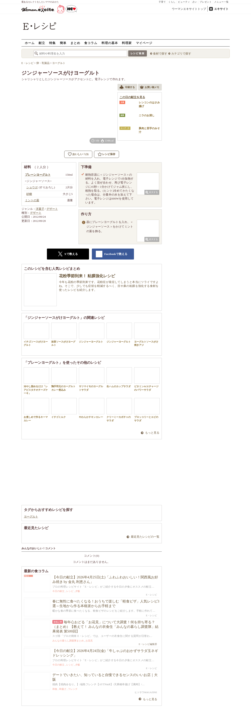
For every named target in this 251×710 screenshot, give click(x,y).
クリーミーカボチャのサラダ (119, 410)
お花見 (89, 640)
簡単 (63, 43)
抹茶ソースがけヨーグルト (64, 334)
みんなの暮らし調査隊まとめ (68, 640)
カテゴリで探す (181, 53)
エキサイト (221, 9)
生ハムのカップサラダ (119, 377)
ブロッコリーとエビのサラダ (147, 410)
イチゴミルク (64, 408)
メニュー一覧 (221, 2)
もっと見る (152, 432)
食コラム (90, 43)
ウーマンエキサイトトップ (189, 9)
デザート (52, 208)
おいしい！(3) (80, 154)
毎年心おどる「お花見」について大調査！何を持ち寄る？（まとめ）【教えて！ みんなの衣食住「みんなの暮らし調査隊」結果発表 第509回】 (105, 626)
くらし (172, 2)
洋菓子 (40, 208)
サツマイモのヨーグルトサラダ (91, 379)
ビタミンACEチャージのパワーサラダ (147, 379)
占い (194, 2)
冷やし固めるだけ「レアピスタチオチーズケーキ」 (36, 380)
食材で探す (160, 53)
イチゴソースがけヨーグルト (36, 334)
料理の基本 (109, 43)
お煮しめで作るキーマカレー (36, 410)
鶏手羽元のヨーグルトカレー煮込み (64, 379)
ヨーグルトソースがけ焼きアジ (147, 334)
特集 (52, 43)
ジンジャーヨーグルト (91, 333)
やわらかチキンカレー (91, 408)
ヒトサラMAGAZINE (146, 692)
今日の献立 (58, 591)
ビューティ (184, 2)
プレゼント (206, 2)
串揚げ (62, 689)
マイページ (144, 43)
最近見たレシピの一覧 (145, 536)
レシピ (69, 591)
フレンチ (73, 689)
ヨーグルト (31, 516)
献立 (42, 43)
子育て (162, 2)
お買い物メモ (149, 87)
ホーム (30, 43)
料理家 (127, 43)
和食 (54, 689)
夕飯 (77, 591)
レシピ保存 (108, 154)
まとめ (75, 43)
